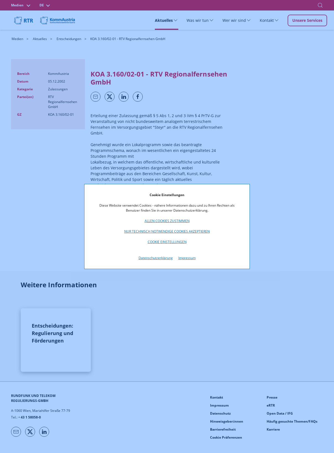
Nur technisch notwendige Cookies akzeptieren (167, 231)
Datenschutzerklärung (156, 258)
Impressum (187, 258)
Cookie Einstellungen (167, 241)
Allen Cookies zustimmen (167, 220)
